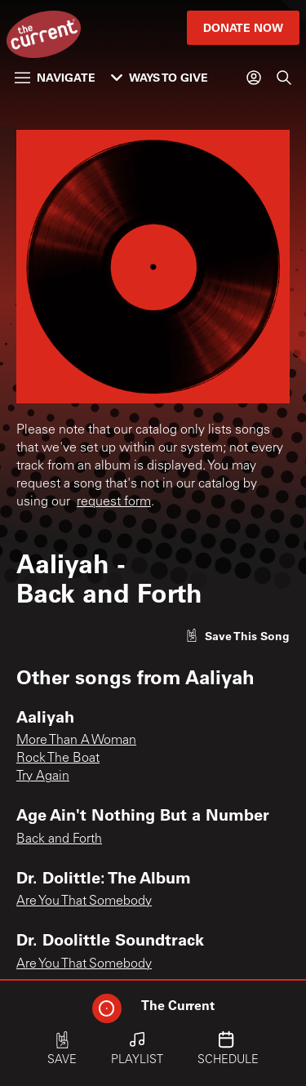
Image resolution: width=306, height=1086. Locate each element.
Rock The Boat (58, 758)
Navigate (55, 77)
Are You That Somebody (84, 901)
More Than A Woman (76, 740)
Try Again (42, 776)
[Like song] (237, 635)
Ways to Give (159, 77)
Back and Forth (59, 839)
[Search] (284, 78)
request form (114, 502)
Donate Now (243, 27)
